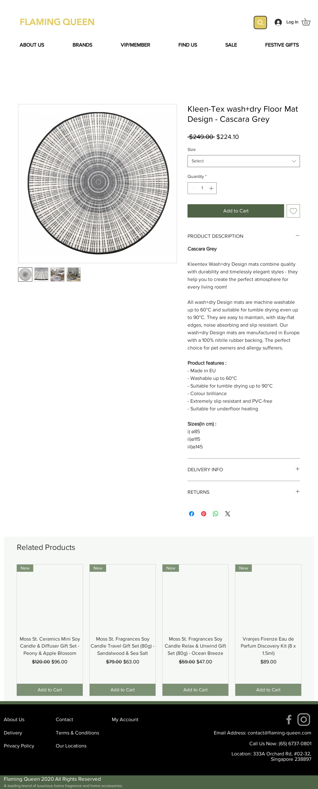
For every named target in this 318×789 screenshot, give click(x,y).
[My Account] (134, 719)
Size (192, 149)
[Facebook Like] (59, 374)
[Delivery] (26, 733)
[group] (159, 630)
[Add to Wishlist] (293, 211)
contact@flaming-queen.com (279, 732)
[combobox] (244, 161)
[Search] (260, 22)
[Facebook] (289, 719)
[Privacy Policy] (26, 746)
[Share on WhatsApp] (215, 514)
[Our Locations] (78, 746)
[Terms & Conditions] (78, 733)
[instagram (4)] (303, 719)
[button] (309, 21)
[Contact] (78, 719)
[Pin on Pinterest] (203, 514)
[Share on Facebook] (191, 514)
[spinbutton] (202, 188)
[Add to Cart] (50, 690)
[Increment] (212, 188)
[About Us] (26, 719)
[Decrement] (192, 188)
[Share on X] (228, 514)
